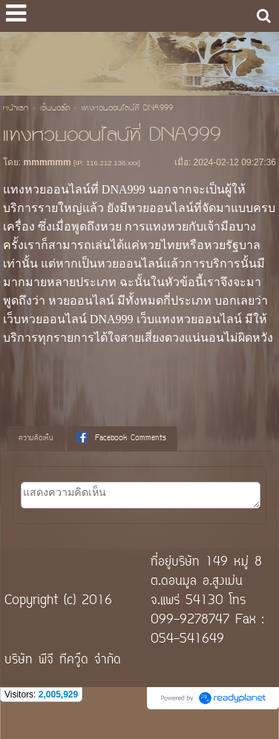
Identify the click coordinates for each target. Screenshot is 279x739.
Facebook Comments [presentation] (121, 438)
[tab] (36, 438)
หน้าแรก (15, 109)
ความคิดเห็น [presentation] (36, 438)
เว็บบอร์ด (55, 109)
